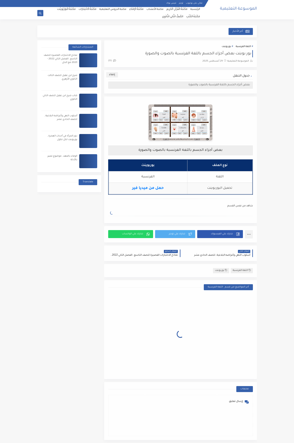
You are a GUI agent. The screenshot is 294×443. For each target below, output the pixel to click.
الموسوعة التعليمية (238, 9)
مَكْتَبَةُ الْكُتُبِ (193, 16)
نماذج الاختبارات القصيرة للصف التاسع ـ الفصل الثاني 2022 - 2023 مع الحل (60, 59)
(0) (112, 61)
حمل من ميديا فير (148, 188)
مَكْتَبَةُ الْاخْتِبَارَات (87, 9)
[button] (220, 234)
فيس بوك (171, 3)
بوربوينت (226, 46)
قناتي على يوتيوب (194, 3)
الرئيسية (195, 9)
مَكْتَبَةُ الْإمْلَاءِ (136, 9)
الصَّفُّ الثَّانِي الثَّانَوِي (172, 16)
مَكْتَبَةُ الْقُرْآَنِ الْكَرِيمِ (176, 9)
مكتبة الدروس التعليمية (112, 9)
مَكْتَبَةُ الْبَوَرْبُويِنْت (66, 9)
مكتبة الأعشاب (155, 9)
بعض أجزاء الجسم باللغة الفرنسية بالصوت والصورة (219, 84)
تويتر (181, 3)
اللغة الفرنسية (243, 46)
